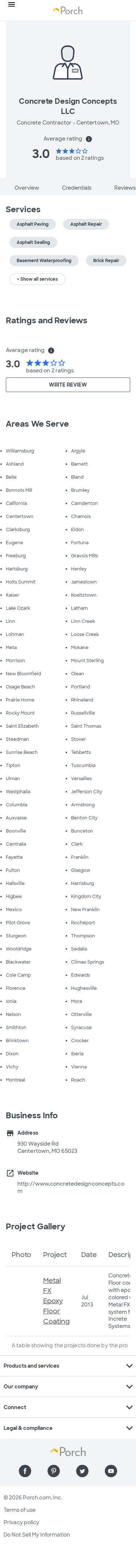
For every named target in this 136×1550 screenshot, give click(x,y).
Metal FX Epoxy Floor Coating (56, 1301)
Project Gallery (36, 1226)
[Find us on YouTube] (111, 1471)
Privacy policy (21, 1522)
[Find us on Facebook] (25, 1471)
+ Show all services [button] (37, 279)
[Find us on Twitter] (82, 1471)
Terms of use (20, 1510)
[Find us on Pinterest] (54, 1471)
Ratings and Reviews (46, 320)
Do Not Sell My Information (37, 1534)
